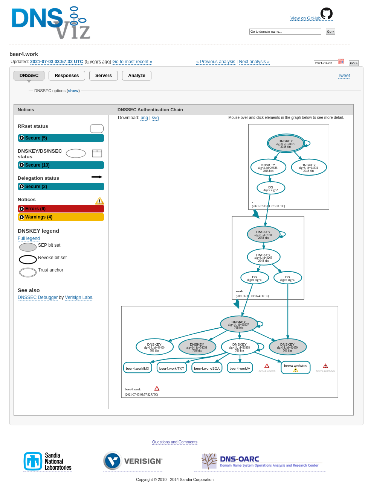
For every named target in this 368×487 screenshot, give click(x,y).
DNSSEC (29, 75)
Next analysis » (254, 61)
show (73, 90)
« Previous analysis (215, 61)
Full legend (29, 238)
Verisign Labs (78, 297)
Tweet (344, 75)
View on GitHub (311, 18)
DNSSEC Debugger (38, 297)
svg (155, 117)
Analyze (136, 75)
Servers (103, 75)
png (144, 117)
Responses (67, 75)
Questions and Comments (174, 442)
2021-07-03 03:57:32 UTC (56, 61)
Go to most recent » (133, 61)
